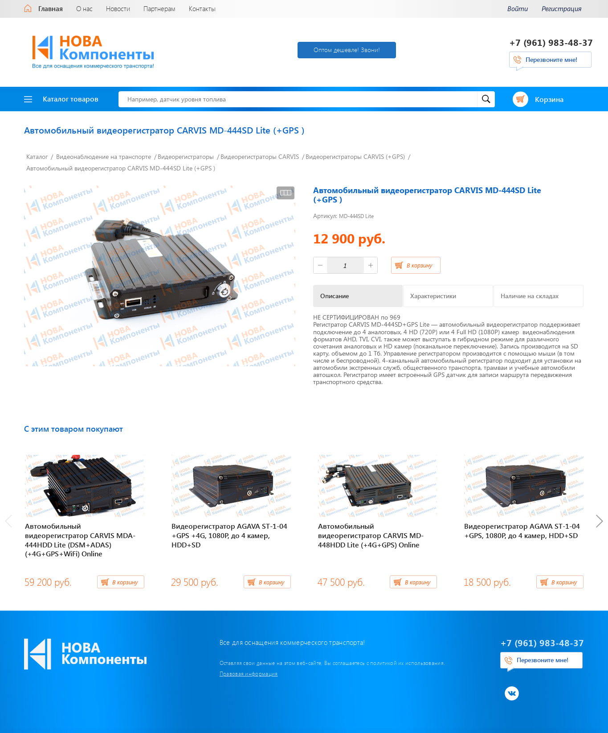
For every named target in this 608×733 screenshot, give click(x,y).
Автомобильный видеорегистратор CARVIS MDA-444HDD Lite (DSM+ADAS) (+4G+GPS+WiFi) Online (80, 539)
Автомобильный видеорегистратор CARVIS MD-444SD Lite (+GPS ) (120, 168)
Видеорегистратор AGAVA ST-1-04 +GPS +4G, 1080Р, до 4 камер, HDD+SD (229, 535)
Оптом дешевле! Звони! (347, 49)
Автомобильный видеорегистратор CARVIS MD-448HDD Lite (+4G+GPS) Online (371, 535)
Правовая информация (249, 673)
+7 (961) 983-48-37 (551, 42)
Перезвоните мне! (551, 59)
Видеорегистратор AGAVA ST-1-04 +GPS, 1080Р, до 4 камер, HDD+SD (522, 530)
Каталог (37, 156)
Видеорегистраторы (186, 156)
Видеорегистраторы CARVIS (259, 156)
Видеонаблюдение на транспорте (103, 156)
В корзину (419, 265)
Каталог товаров (61, 98)
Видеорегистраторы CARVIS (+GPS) (355, 156)
